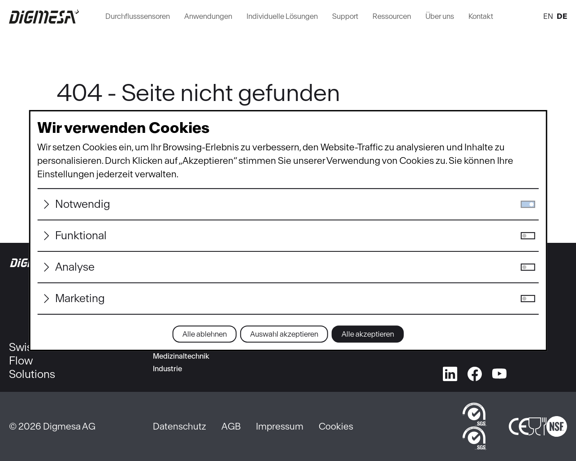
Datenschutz (179, 426)
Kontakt (480, 16)
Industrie (167, 368)
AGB (231, 426)
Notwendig (82, 204)
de (562, 16)
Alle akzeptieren (368, 333)
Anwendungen (208, 16)
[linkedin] (450, 372)
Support (345, 16)
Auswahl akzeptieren (284, 333)
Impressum (279, 426)
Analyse (75, 267)
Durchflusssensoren (137, 16)
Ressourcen (391, 16)
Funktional (81, 235)
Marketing (80, 298)
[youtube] (499, 372)
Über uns (439, 16)
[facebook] (475, 372)
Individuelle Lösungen (282, 16)
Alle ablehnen (204, 333)
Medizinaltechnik (181, 355)
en (548, 16)
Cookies (336, 426)
